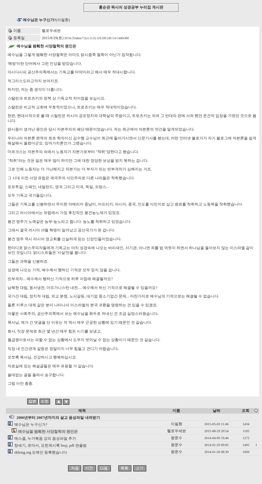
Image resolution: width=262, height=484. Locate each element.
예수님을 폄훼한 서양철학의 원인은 (48, 431)
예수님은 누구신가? (30, 424)
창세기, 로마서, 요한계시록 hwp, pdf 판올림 (50, 445)
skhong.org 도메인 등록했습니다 (40, 452)
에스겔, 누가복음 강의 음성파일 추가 (45, 438)
